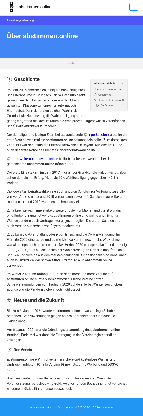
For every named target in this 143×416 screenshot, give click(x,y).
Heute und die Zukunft (109, 100)
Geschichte (103, 94)
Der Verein (104, 105)
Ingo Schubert (98, 135)
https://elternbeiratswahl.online (35, 159)
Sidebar (71, 63)
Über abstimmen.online (108, 89)
